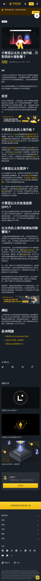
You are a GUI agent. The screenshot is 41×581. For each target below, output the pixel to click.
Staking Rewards (28, 250)
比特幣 (29, 175)
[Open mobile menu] (37, 4)
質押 (12, 141)
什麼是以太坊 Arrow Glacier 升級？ (17, 336)
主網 (31, 147)
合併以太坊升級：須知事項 (14, 340)
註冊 (31, 4)
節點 (3, 182)
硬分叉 (33, 156)
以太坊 (16, 134)
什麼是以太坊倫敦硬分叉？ (14, 344)
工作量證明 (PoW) (30, 136)
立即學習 (35, 12)
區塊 (4, 191)
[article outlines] (36, 15)
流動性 (25, 254)
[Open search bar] (25, 4)
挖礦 (3, 139)
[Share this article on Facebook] (12, 367)
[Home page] (15, 3)
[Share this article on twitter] (3, 367)
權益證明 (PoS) (31, 134)
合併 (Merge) (12, 147)
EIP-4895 (15, 152)
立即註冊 (20, 485)
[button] (37, 4)
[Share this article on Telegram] (22, 367)
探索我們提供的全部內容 (20, 505)
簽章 (18, 189)
